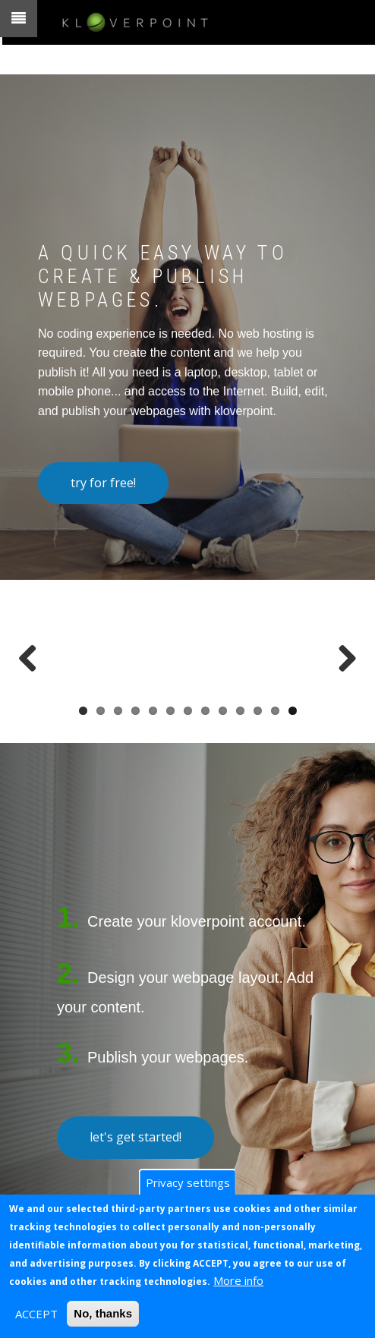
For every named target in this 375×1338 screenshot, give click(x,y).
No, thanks (103, 1313)
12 (275, 711)
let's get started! (135, 1137)
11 (258, 711)
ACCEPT (36, 1313)
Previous (33, 653)
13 (292, 711)
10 (240, 711)
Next (341, 653)
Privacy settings (188, 1182)
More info (238, 1280)
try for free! (103, 482)
